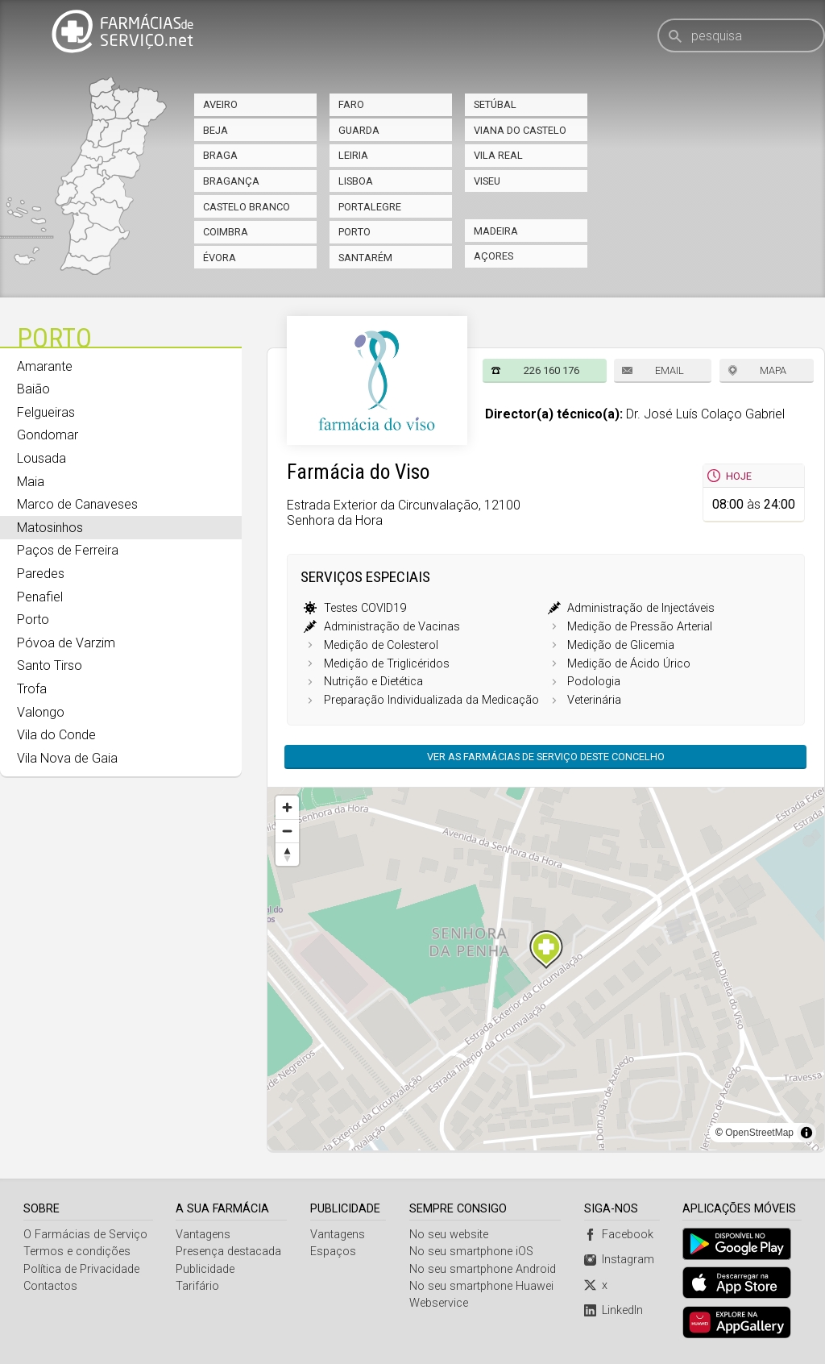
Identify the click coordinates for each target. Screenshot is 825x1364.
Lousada (41, 458)
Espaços (333, 1251)
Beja (215, 130)
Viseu (487, 181)
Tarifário (197, 1286)
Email (669, 370)
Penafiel (40, 597)
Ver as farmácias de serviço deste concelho (546, 757)
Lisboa (355, 181)
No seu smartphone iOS (471, 1251)
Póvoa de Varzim (66, 643)
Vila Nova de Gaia (67, 758)
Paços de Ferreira (67, 550)
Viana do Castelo (520, 130)
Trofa (32, 689)
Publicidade (205, 1269)
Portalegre (369, 207)
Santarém (365, 258)
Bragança (231, 181)
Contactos (50, 1286)
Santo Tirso (49, 665)
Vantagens (203, 1234)
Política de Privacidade (81, 1269)
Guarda (358, 130)
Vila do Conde (56, 734)
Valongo (40, 712)
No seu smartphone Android (482, 1269)
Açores (493, 256)
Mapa (773, 370)
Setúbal (495, 104)
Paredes (40, 573)
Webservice (438, 1303)
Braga (220, 155)
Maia (30, 481)
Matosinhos (50, 527)
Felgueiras (46, 412)
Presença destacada (228, 1251)
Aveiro (220, 104)
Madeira (496, 231)
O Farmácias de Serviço (85, 1234)
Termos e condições (77, 1251)
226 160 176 (551, 370)
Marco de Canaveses (77, 504)
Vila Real (498, 155)
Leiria (353, 155)
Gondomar (47, 435)
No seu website (448, 1234)
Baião (33, 389)
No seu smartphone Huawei (481, 1286)
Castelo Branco (246, 207)
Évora (219, 258)
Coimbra (225, 232)
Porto (354, 232)
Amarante (45, 366)
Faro (351, 104)
